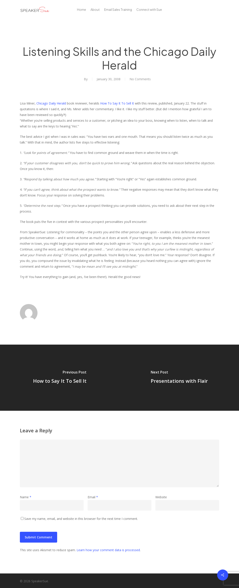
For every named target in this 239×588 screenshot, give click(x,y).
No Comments (140, 79)
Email (93, 497)
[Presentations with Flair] (179, 378)
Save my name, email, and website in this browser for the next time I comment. (81, 519)
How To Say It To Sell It (117, 103)
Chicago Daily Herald (51, 103)
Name (25, 497)
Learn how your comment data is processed (108, 550)
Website (161, 497)
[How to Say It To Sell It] (60, 378)
